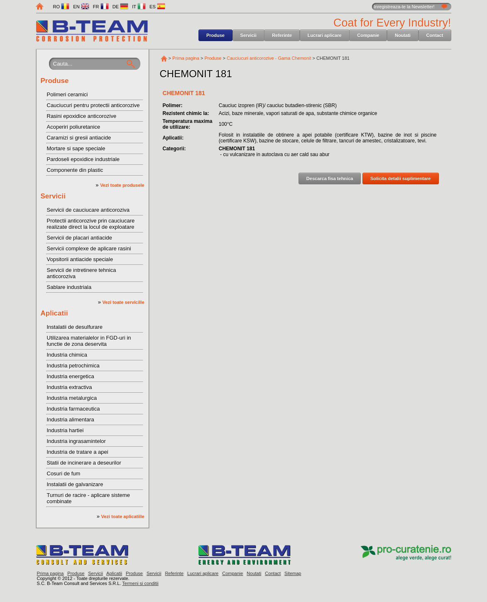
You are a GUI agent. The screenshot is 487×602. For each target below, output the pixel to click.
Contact (434, 35)
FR (101, 6)
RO (61, 6)
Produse (215, 35)
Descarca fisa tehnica (329, 178)
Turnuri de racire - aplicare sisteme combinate (88, 498)
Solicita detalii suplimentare (400, 178)
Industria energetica (70, 376)
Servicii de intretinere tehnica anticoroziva (81, 273)
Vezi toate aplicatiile (122, 516)
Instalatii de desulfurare (75, 327)
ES (157, 6)
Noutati (403, 35)
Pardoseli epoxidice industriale (83, 159)
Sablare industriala (69, 287)
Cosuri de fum (64, 473)
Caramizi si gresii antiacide (79, 138)
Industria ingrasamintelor (76, 441)
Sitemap (292, 573)
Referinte (282, 35)
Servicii (248, 35)
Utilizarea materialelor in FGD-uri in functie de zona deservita (89, 341)
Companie (368, 35)
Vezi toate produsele (122, 185)
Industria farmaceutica (73, 409)
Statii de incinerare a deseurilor (84, 463)
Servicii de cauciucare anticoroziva (88, 210)
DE (120, 6)
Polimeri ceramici (67, 94)
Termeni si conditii (140, 583)
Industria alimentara (70, 419)
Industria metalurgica (72, 398)
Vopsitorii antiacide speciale (80, 259)
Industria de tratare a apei (77, 452)
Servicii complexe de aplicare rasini (89, 248)
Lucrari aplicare (325, 35)
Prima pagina (185, 58)
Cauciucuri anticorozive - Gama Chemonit (269, 58)
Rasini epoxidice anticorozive (82, 116)
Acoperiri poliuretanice (73, 127)
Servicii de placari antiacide (80, 238)
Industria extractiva (69, 387)
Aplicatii (54, 313)
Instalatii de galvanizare (75, 484)
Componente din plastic (75, 170)
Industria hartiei (65, 430)
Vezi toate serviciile (123, 302)
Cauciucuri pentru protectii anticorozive (93, 105)
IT (139, 6)
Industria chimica (67, 355)
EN (81, 6)
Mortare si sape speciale (76, 148)
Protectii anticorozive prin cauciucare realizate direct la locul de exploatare (91, 224)
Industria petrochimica (73, 365)
